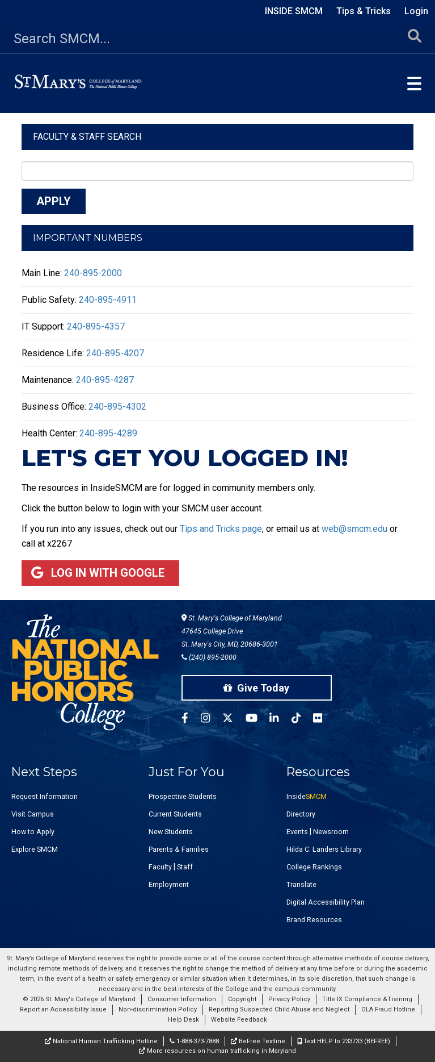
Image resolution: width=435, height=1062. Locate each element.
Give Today (256, 688)
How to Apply (32, 831)
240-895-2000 (93, 273)
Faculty (160, 867)
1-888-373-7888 (194, 1041)
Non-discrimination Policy (158, 1009)
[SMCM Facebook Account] (191, 720)
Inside (306, 796)
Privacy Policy (289, 999)
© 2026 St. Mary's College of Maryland (79, 999)
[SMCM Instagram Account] (211, 720)
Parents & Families (179, 849)
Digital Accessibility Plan (325, 902)
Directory (300, 814)
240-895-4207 (115, 353)
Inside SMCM (294, 11)
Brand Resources (314, 919)
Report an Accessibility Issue (63, 1009)
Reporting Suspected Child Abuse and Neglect (279, 1009)
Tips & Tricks (363, 11)
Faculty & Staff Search (87, 136)
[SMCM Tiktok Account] (302, 720)
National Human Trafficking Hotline (101, 1041)
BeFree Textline (258, 1041)
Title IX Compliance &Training (367, 999)
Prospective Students (183, 796)
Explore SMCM (34, 849)
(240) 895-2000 (208, 657)
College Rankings (314, 867)
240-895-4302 (117, 406)
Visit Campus (32, 814)
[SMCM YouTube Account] (258, 720)
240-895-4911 (108, 299)
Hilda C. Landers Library (324, 849)
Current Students (175, 814)
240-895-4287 (105, 379)
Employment (169, 884)
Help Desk (183, 1019)
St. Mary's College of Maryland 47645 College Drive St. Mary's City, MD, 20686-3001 (231, 631)
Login (416, 11)
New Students (171, 831)
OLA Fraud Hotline (388, 1009)
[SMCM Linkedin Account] (280, 720)
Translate (301, 884)
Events (297, 831)
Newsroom (331, 831)
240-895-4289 (108, 433)
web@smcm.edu (354, 528)
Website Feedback (239, 1019)
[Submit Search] (414, 39)
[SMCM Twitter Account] (234, 720)
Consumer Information (181, 999)
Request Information (44, 796)
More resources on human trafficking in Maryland (217, 1051)
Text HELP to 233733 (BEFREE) (343, 1041)
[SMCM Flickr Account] (324, 720)
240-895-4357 (96, 326)
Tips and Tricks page (221, 528)
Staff (185, 867)
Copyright (242, 999)
